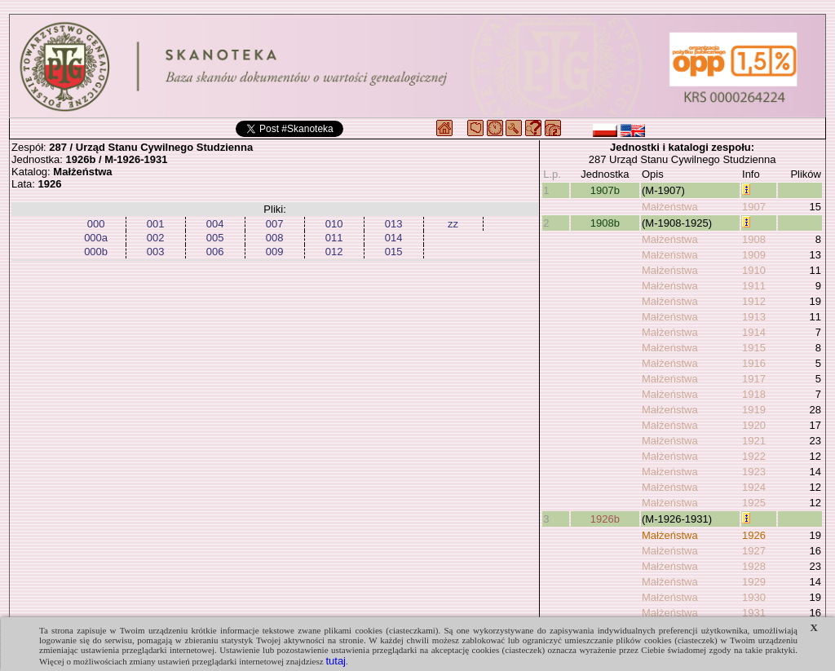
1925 (754, 503)
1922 (754, 456)
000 (96, 224)
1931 (754, 613)
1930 (754, 597)
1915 (754, 348)
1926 (754, 535)
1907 (754, 207)
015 (394, 251)
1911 (754, 286)
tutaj (335, 661)
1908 (754, 239)
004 (215, 224)
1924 (754, 487)
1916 (754, 363)
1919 (754, 410)
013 (394, 224)
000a (96, 238)
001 (156, 224)
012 (334, 251)
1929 (754, 582)
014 (394, 238)
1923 (754, 472)
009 (275, 251)
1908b (605, 223)
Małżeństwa (670, 207)
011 (334, 238)
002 (156, 238)
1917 (754, 379)
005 (215, 238)
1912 (754, 301)
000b (96, 251)
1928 (754, 566)
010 (334, 224)
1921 (754, 441)
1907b (605, 190)
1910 (754, 270)
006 (215, 251)
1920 (754, 425)
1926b (605, 519)
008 (275, 238)
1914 (754, 332)
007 (275, 224)
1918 (754, 394)
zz (453, 224)
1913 (754, 317)
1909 (754, 255)
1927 (754, 551)
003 (156, 251)
